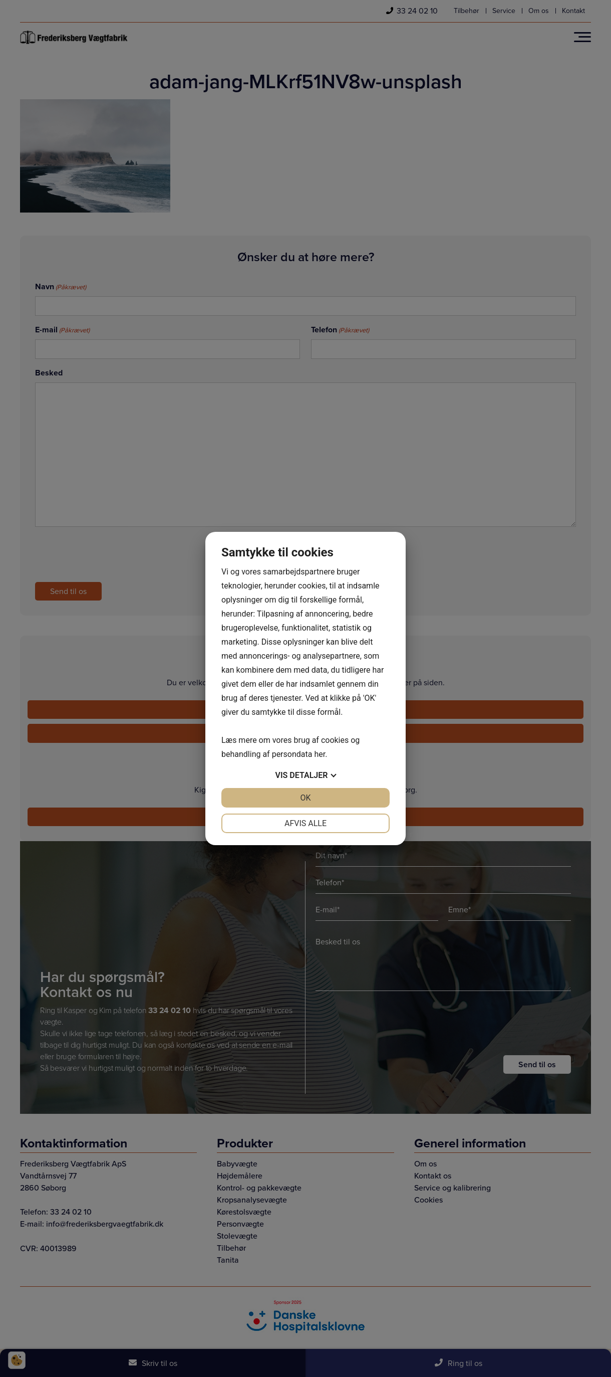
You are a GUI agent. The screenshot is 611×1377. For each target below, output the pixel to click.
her (319, 754)
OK (305, 798)
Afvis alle (305, 823)
